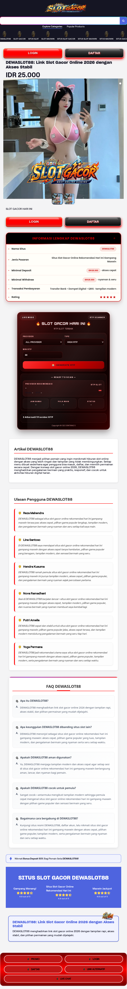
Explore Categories (52, 26)
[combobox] (60, 20)
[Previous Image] (6, 139)
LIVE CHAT (63, 977)
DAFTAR (94, 53)
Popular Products (76, 26)
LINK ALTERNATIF (94, 968)
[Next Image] (121, 139)
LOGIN (33, 53)
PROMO (33, 959)
